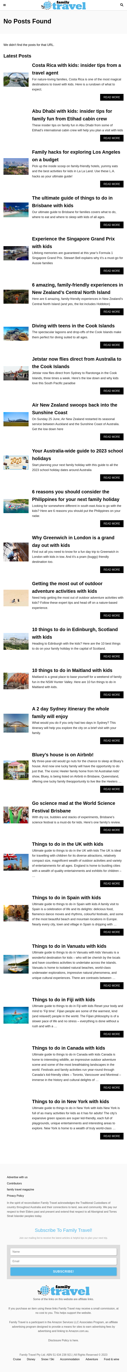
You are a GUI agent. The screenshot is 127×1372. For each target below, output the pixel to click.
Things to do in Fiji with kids (63, 999)
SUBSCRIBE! (63, 1271)
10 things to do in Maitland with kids (72, 670)
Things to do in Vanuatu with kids (69, 946)
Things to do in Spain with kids (66, 897)
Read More (113, 98)
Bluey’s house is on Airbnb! (63, 754)
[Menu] (5, 5)
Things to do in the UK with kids (67, 844)
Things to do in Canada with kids (68, 1048)
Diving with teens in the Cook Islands (73, 325)
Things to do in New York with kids (70, 1101)
